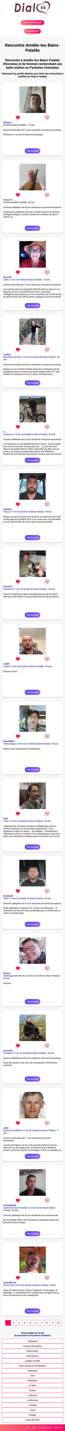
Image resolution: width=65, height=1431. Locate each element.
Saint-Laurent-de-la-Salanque (32, 1366)
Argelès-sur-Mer (32, 1361)
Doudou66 (8, 896)
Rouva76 (7, 277)
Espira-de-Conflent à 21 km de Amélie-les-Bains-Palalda (29, 1130)
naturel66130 (9, 1282)
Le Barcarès (32, 1400)
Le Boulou (32, 1395)
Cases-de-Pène (32, 1420)
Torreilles (32, 1405)
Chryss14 (7, 200)
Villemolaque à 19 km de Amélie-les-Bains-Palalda (26, 743)
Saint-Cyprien (32, 1356)
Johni (6, 1128)
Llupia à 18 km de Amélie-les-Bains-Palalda (23, 666)
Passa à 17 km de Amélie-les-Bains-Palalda (23, 511)
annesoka (7, 1050)
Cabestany (32, 1370)
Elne (32, 1375)
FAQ (28, 1427)
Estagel (32, 1415)
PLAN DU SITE (45, 1427)
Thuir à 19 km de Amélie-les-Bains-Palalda (23, 821)
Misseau (7, 122)
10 (58, 1323)
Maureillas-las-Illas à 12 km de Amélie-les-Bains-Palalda (29, 357)
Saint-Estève (32, 1351)
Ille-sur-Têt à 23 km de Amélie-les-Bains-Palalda (25, 1285)
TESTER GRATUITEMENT (32, 23)
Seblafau (7, 509)
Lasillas (7, 354)
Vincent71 (8, 586)
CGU (34, 1427)
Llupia (32, 1410)
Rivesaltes (32, 1380)
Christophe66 (9, 1205)
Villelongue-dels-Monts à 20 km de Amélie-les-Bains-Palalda (31, 976)
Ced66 (6, 664)
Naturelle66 (8, 741)
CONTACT (58, 1427)
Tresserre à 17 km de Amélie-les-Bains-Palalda (25, 589)
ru (4, 432)
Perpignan (32, 1341)
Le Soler (32, 1385)
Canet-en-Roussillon (32, 1346)
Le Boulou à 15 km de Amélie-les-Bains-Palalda (25, 434)
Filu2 (5, 818)
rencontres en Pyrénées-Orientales (34, 1335)
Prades (32, 1390)
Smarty (6, 973)
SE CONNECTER (32, 31)
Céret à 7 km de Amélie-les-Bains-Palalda (22, 279)
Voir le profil (32, 151)
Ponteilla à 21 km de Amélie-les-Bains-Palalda (24, 1053)
